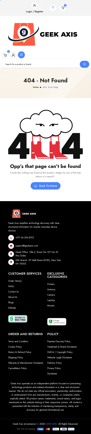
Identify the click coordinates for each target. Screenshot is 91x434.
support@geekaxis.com (26, 245)
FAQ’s (11, 286)
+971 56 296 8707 (24, 237)
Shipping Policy (15, 357)
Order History (15, 280)
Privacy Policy (54, 368)
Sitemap (12, 307)
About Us (12, 297)
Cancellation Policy (17, 368)
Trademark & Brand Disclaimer (62, 346)
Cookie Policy (15, 346)
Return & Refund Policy (19, 352)
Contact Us (13, 291)
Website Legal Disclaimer (59, 357)
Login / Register (34, 11)
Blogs (11, 302)
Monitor (51, 305)
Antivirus (51, 289)
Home (36, 87)
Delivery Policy (54, 362)
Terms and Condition (18, 341)
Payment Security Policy (58, 341)
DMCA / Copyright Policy (60, 352)
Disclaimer (52, 373)
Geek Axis (51, 424)
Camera (51, 294)
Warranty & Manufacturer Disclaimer (25, 362)
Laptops (51, 300)
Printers (51, 284)
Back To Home (45, 185)
